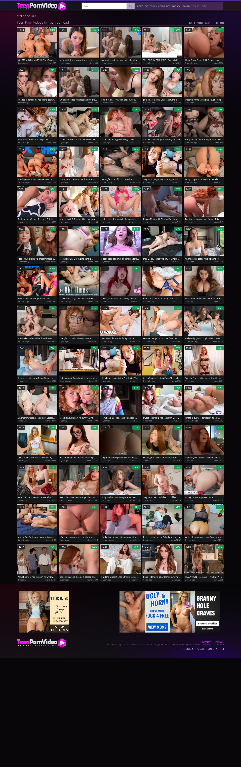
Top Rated (219, 22)
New (190, 22)
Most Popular (203, 22)
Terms (219, 641)
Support (207, 641)
